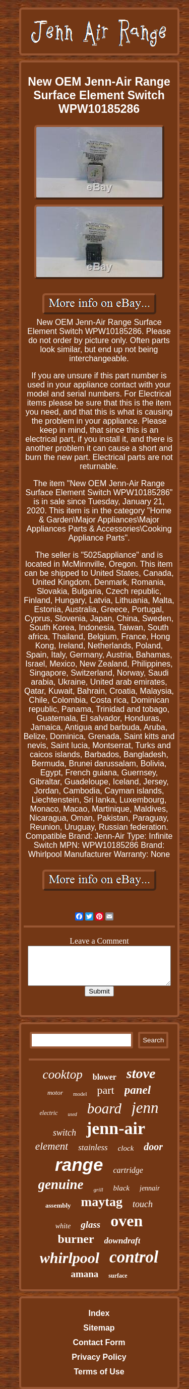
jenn (145, 1107)
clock (126, 1148)
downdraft (122, 1240)
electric (49, 1112)
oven (126, 1221)
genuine (61, 1184)
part (105, 1090)
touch (143, 1204)
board (104, 1108)
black (121, 1188)
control (133, 1257)
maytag (101, 1202)
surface (117, 1275)
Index (99, 1313)
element (51, 1146)
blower (104, 1077)
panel (137, 1090)
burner (76, 1238)
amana (84, 1274)
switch (64, 1133)
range (79, 1164)
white (63, 1226)
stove (141, 1073)
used (72, 1114)
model (80, 1094)
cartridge (128, 1170)
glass (90, 1224)
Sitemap (98, 1328)
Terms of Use (99, 1371)
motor (55, 1092)
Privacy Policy (99, 1357)
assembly (58, 1205)
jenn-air (115, 1128)
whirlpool (69, 1257)
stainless (93, 1147)
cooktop (63, 1074)
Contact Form (99, 1342)
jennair (150, 1188)
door (153, 1146)
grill (98, 1189)
